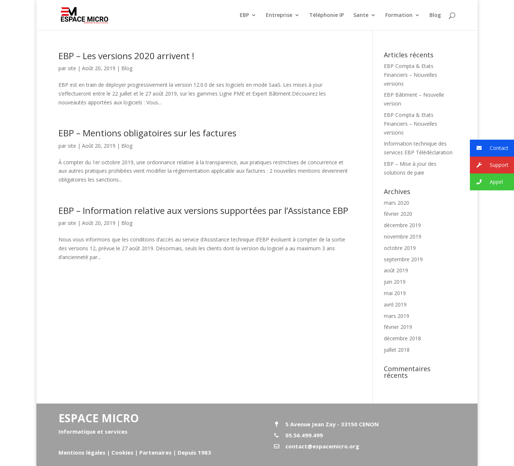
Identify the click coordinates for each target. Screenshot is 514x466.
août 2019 (396, 270)
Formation (399, 15)
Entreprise (279, 15)
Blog (435, 15)
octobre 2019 (400, 247)
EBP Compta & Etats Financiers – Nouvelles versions (410, 74)
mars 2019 (396, 315)
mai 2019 (395, 293)
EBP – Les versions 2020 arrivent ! (126, 56)
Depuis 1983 (194, 452)
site (72, 68)
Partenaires (155, 452)
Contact (489, 148)
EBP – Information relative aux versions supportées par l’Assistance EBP (203, 210)
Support (489, 165)
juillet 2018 (397, 349)
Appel (486, 182)
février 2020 (398, 213)
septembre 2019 (403, 259)
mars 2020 (396, 202)
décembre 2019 (402, 225)
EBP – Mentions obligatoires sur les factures (147, 133)
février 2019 (398, 326)
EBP (244, 15)
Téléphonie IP (326, 15)
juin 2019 (395, 281)
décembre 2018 (402, 338)
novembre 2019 (402, 236)
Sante (360, 15)
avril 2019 (395, 304)
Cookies (122, 452)
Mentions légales (82, 452)
